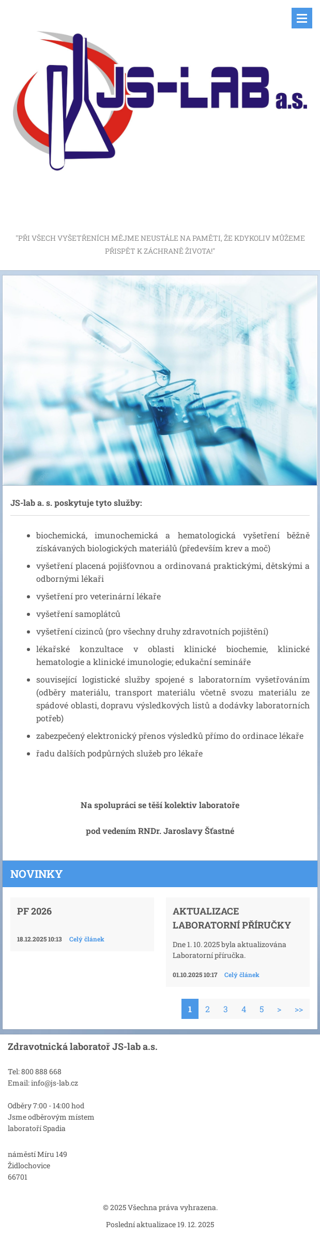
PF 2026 (34, 911)
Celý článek (86, 939)
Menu (302, 18)
